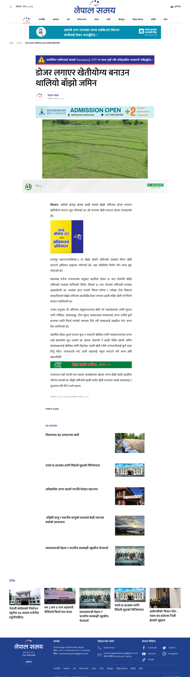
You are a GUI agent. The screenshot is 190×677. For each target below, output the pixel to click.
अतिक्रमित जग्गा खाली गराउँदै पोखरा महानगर (72, 489)
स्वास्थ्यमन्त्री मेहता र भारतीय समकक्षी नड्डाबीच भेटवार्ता (77, 548)
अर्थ (68, 19)
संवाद (96, 19)
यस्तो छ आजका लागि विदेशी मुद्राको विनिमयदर (73, 465)
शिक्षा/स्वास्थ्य (138, 19)
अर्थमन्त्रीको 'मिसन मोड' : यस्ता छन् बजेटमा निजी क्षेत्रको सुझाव (164, 616)
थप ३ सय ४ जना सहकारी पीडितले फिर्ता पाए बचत (58, 610)
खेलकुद (121, 19)
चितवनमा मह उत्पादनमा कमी (62, 435)
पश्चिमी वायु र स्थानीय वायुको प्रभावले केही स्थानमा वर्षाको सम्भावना (75, 520)
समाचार (56, 19)
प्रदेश (165, 19)
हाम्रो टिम (29, 661)
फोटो (109, 19)
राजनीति (42, 19)
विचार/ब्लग (81, 19)
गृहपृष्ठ (11, 43)
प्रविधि (153, 19)
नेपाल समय (53, 95)
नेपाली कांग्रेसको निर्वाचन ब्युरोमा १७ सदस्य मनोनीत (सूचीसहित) (24, 613)
